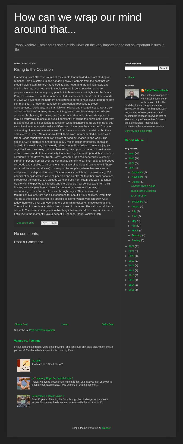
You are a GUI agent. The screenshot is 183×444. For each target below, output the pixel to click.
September (138, 201)
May (134, 221)
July (134, 211)
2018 (132, 265)
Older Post (107, 324)
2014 (132, 284)
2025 (132, 158)
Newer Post (21, 324)
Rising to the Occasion (143, 190)
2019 (132, 260)
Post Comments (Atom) (42, 330)
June (135, 216)
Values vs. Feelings (27, 340)
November (138, 177)
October (136, 181)
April (134, 225)
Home (64, 324)
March (135, 230)
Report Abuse (134, 140)
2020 (132, 256)
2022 (132, 246)
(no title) (36, 360)
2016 (132, 275)
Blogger (106, 428)
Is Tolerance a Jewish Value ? (48, 396)
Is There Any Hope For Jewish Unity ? (52, 378)
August (136, 206)
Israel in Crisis (139, 195)
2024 (132, 163)
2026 (132, 153)
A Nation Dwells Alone (143, 186)
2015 (132, 280)
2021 (132, 251)
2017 (132, 270)
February (137, 235)
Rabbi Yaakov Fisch (156, 90)
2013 (132, 289)
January (136, 240)
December (138, 172)
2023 (132, 168)
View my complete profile (138, 130)
